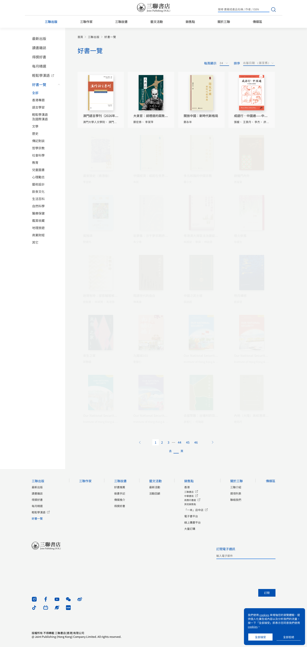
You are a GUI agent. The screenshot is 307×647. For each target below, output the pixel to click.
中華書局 (189, 495)
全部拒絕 (288, 637)
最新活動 (154, 487)
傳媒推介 (119, 500)
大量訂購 (189, 529)
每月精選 (39, 66)
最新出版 (39, 38)
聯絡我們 (235, 500)
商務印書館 (190, 500)
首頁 (80, 37)
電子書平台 (191, 516)
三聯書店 (189, 491)
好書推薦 (119, 487)
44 (179, 442)
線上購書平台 (192, 522)
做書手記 (119, 493)
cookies (264, 615)
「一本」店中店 (193, 510)
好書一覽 (39, 84)
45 (188, 442)
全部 (35, 93)
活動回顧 (154, 493)
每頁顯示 (210, 63)
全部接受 (260, 637)
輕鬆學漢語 (41, 75)
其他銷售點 (190, 504)
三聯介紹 (235, 487)
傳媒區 (257, 21)
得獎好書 (39, 56)
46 (196, 442)
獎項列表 (235, 493)
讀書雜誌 (39, 47)
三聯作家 (86, 21)
